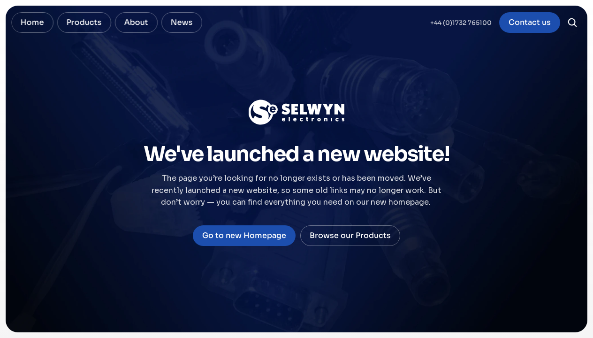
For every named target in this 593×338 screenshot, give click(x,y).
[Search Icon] (572, 22)
